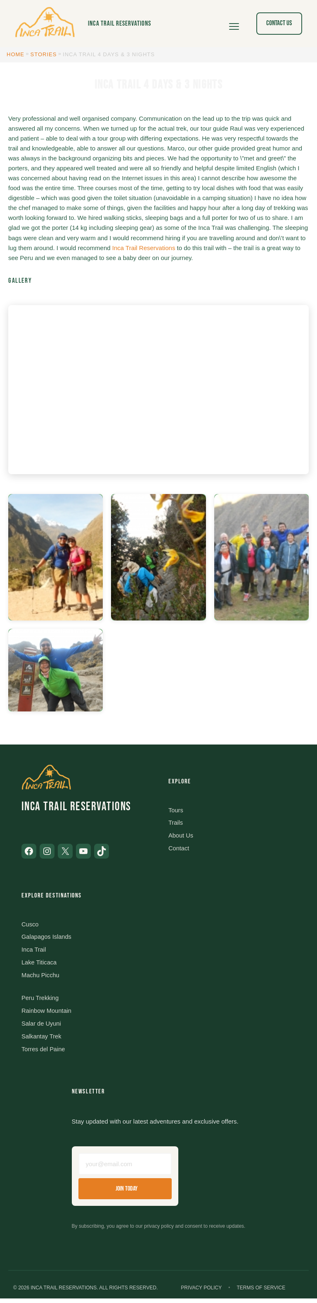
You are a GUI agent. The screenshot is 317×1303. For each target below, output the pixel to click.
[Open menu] (234, 23)
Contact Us (279, 23)
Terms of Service (261, 1292)
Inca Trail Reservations (119, 23)
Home (15, 54)
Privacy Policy (201, 1292)
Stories (44, 54)
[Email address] (125, 1168)
